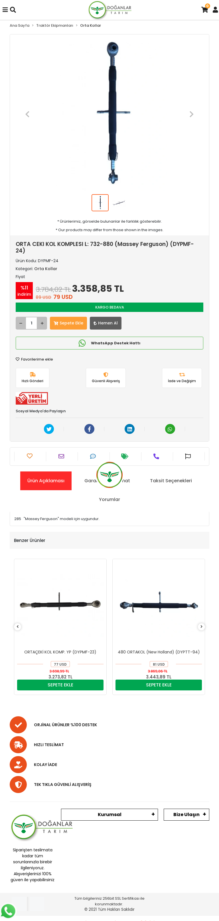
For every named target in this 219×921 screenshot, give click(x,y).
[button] (27, 114)
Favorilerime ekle (34, 359)
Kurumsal (109, 814)
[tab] (46, 480)
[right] (201, 627)
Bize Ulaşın (186, 814)
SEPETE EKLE (60, 685)
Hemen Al (106, 323)
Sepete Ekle (68, 323)
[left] (18, 627)
